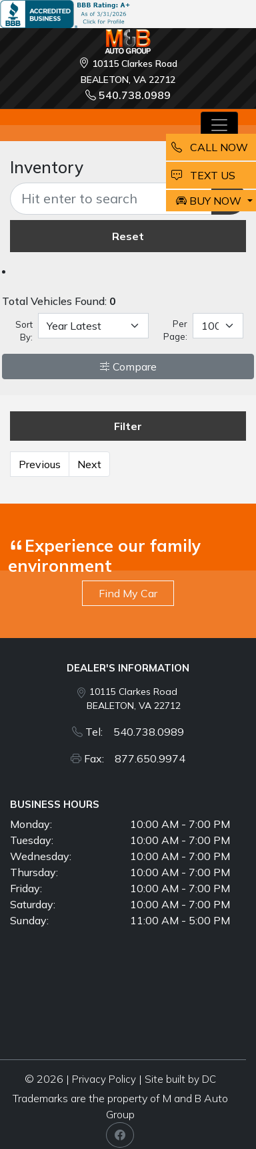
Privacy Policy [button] (104, 1079)
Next (89, 464)
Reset (128, 236)
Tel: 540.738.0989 (134, 731)
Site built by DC (180, 1079)
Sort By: (24, 331)
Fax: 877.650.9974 (134, 758)
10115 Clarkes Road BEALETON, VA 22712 (134, 699)
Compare (128, 366)
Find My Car (128, 593)
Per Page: (175, 330)
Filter (128, 426)
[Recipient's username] (111, 199)
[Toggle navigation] (219, 125)
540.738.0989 (128, 95)
